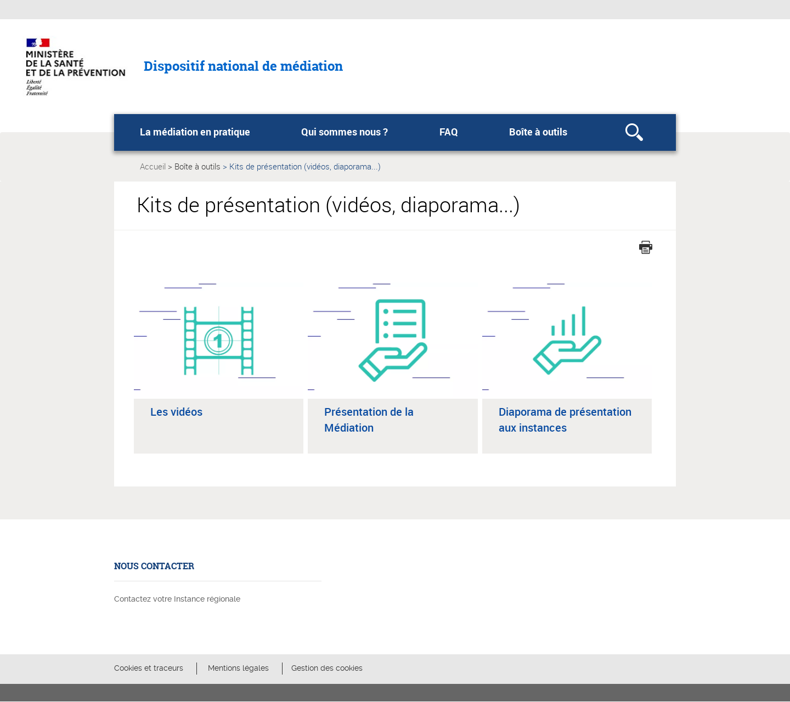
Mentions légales (238, 668)
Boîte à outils (538, 131)
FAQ (448, 131)
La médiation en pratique (195, 131)
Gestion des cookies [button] (327, 668)
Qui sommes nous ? (344, 131)
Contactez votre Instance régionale (177, 599)
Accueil (153, 166)
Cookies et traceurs (148, 668)
